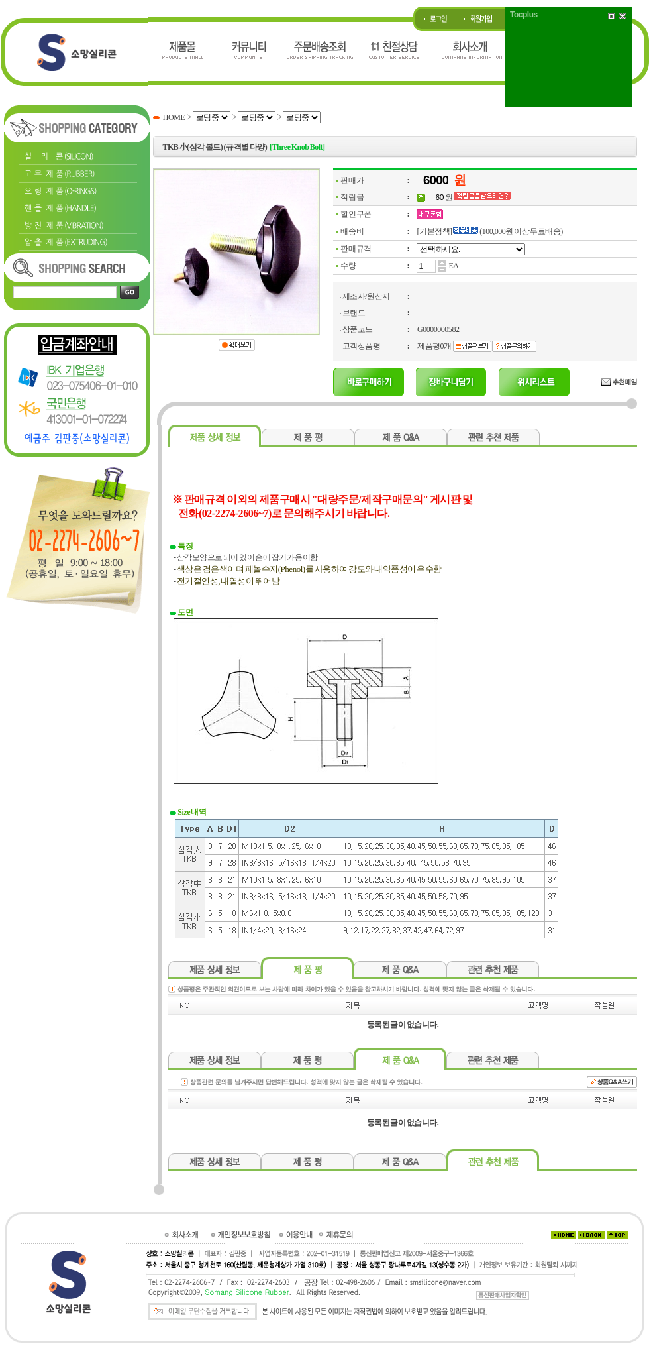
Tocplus (524, 14)
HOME (174, 117)
